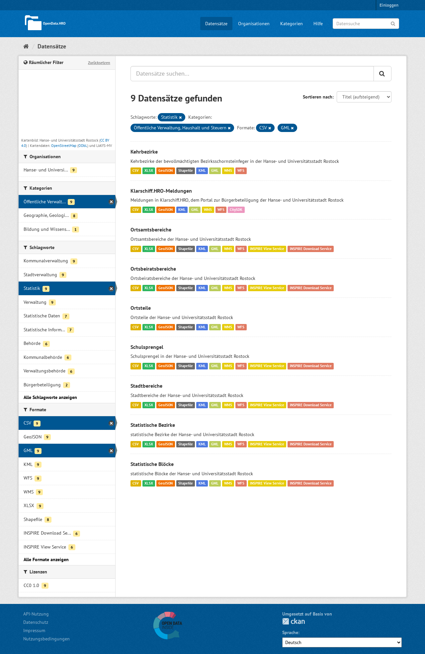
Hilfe (318, 24)
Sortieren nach (317, 97)
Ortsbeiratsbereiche (153, 268)
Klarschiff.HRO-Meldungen (161, 190)
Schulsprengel (146, 347)
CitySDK (236, 209)
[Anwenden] (393, 23)
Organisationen (254, 24)
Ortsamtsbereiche (150, 229)
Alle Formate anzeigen (46, 559)
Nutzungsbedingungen (46, 639)
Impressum (34, 630)
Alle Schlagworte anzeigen (50, 397)
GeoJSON (165, 170)
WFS (240, 170)
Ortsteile (140, 307)
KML (202, 170)
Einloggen (389, 5)
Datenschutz (35, 622)
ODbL (82, 145)
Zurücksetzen (99, 62)
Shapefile (185, 170)
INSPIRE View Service (267, 248)
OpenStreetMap (63, 145)
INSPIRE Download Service (311, 248)
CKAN (293, 621)
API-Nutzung (36, 614)
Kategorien (291, 24)
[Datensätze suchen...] (252, 73)
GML (214, 170)
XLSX (148, 170)
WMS (228, 170)
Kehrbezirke (144, 151)
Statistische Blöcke (152, 464)
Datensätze (216, 24)
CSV (135, 170)
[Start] (26, 46)
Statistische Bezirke (152, 425)
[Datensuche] (366, 23)
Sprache (290, 632)
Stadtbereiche (146, 385)
